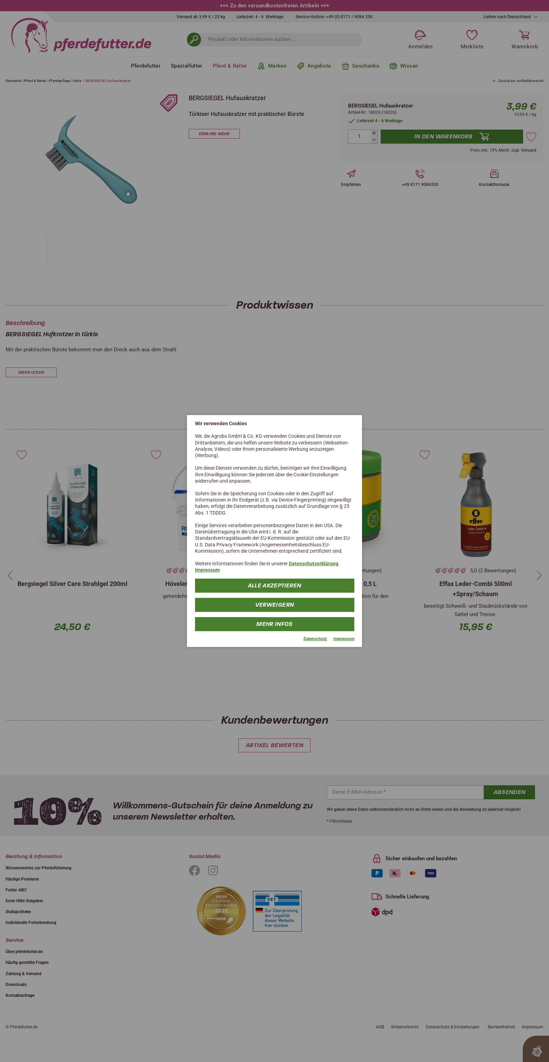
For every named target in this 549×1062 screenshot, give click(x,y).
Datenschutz (315, 638)
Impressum (207, 570)
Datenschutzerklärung (313, 563)
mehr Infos (274, 623)
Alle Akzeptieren (274, 585)
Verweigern (274, 604)
